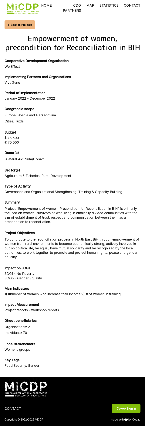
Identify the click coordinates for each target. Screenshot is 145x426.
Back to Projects (20, 24)
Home (46, 5)
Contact (132, 5)
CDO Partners (72, 7)
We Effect (12, 66)
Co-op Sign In (126, 408)
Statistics (109, 5)
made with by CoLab (126, 419)
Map (90, 5)
